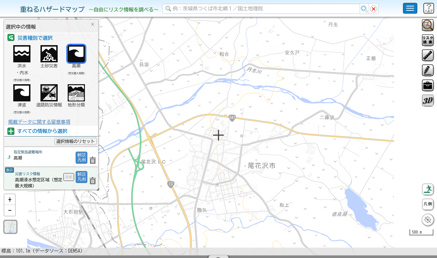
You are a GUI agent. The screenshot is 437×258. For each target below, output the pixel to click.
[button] (9, 218)
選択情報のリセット (75, 141)
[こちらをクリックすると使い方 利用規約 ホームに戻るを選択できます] (410, 8)
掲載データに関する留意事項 (39, 121)
